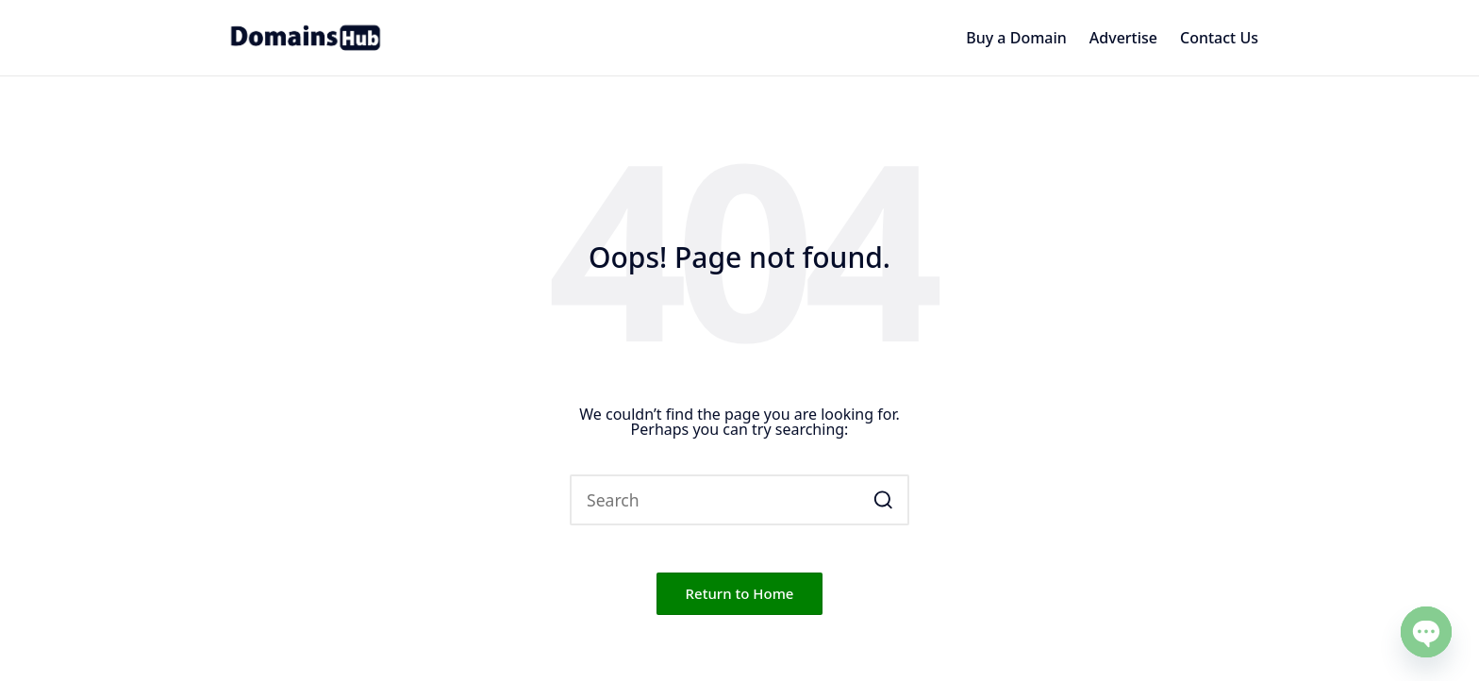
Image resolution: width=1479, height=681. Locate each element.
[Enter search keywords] (739, 499)
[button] (883, 499)
